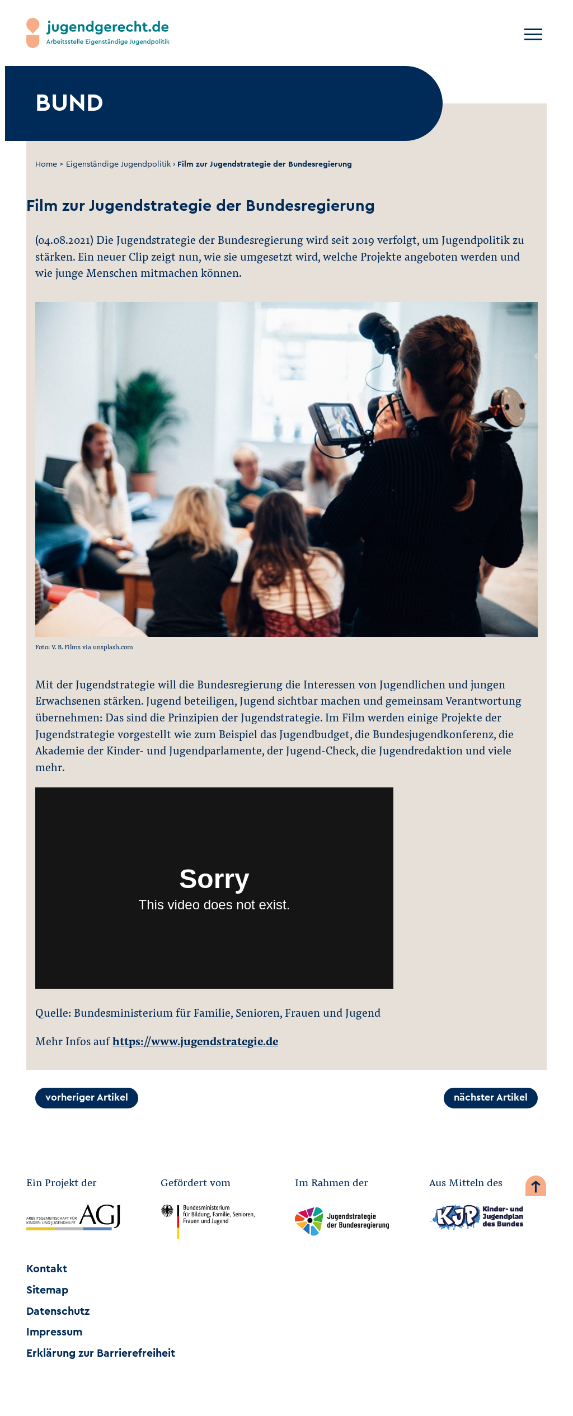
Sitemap (47, 1290)
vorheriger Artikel (86, 1097)
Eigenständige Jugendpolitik (118, 164)
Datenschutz (58, 1311)
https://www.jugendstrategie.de (195, 1040)
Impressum (54, 1332)
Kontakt (46, 1269)
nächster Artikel (491, 1097)
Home (46, 164)
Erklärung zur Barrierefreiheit (100, 1353)
